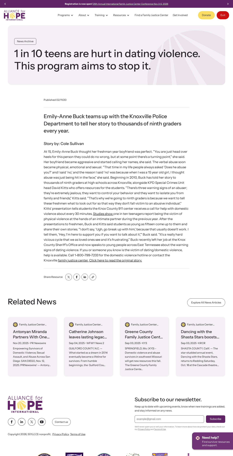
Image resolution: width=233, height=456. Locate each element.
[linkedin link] (22, 422)
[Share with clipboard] (92, 277)
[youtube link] (42, 422)
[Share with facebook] (76, 277)
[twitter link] (32, 422)
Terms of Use (77, 434)
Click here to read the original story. (115, 260)
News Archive (25, 41)
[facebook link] (12, 422)
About (84, 15)
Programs (66, 15)
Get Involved (180, 15)
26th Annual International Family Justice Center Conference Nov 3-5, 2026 (131, 3)
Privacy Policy (60, 434)
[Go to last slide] (5, 4)
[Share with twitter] (68, 277)
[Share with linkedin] (84, 277)
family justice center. (73, 260)
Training (102, 15)
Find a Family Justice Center (151, 15)
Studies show (103, 214)
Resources (121, 15)
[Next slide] (228, 4)
